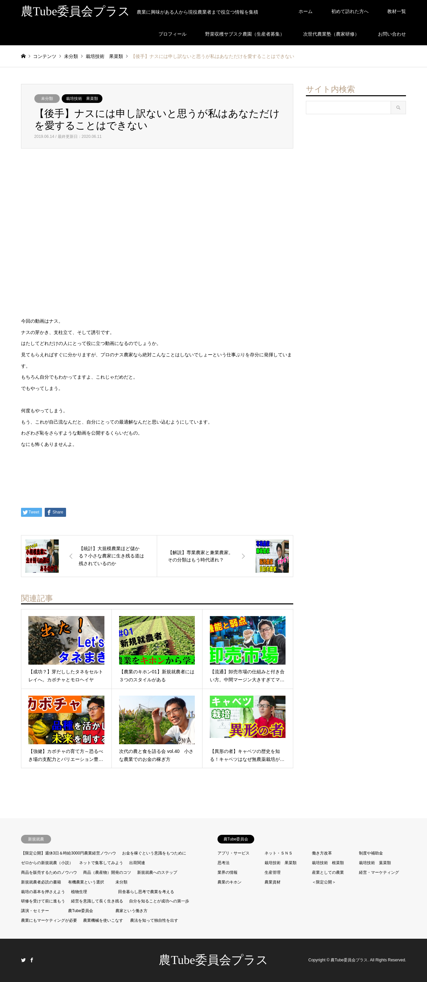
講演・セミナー (35, 910)
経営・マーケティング (379, 872)
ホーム (306, 11)
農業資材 (273, 882)
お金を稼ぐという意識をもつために (154, 853)
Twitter (23, 960)
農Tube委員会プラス (213, 960)
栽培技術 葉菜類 (375, 862)
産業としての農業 (328, 872)
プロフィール (172, 34)
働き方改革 (322, 853)
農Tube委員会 (80, 910)
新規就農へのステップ (157, 872)
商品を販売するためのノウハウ (49, 872)
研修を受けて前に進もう (43, 901)
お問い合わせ (392, 34)
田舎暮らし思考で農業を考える (146, 891)
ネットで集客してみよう (101, 862)
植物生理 (79, 891)
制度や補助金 (371, 853)
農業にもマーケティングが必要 (49, 920)
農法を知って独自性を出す (154, 920)
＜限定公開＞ (324, 882)
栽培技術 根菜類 (328, 862)
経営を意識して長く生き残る (97, 901)
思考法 (224, 862)
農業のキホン (230, 882)
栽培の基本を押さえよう (43, 891)
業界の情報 (228, 872)
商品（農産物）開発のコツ (107, 872)
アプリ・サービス (234, 853)
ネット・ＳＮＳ (279, 853)
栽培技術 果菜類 (82, 98)
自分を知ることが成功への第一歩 (159, 901)
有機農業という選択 (86, 882)
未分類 (47, 98)
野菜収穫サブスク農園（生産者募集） (245, 34)
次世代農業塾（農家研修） (331, 34)
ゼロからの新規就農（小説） (47, 862)
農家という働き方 (131, 910)
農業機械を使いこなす (103, 920)
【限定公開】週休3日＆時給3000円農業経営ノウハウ (68, 853)
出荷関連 (137, 862)
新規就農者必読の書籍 (41, 882)
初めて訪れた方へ (350, 11)
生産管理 (273, 872)
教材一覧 (396, 11)
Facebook (31, 960)
